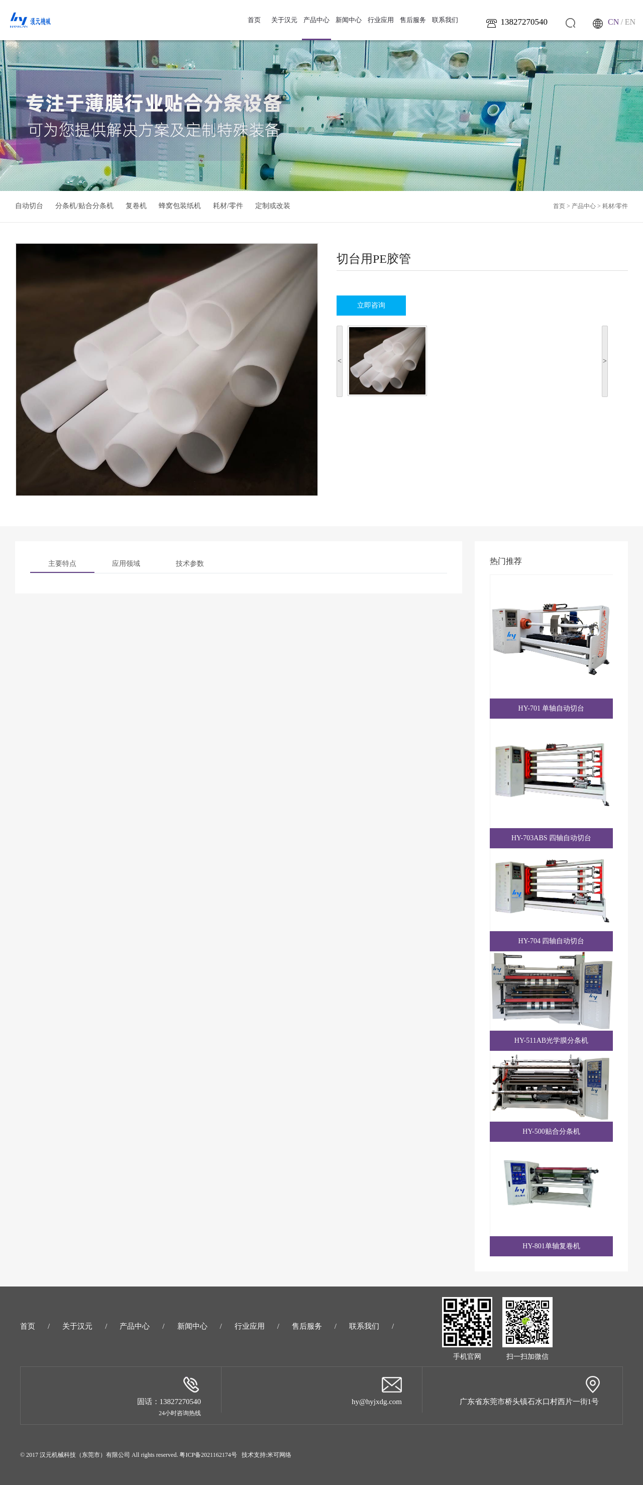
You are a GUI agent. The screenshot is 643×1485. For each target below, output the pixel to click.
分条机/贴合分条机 (84, 206)
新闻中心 (349, 20)
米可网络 (279, 1454)
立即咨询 (371, 305)
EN (630, 22)
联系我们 (445, 20)
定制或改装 (272, 206)
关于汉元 (284, 20)
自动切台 (29, 206)
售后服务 (413, 20)
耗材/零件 (228, 206)
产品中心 (316, 28)
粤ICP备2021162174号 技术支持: (223, 1454)
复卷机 (136, 206)
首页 (254, 20)
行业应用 (381, 20)
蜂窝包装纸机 (180, 206)
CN (613, 22)
